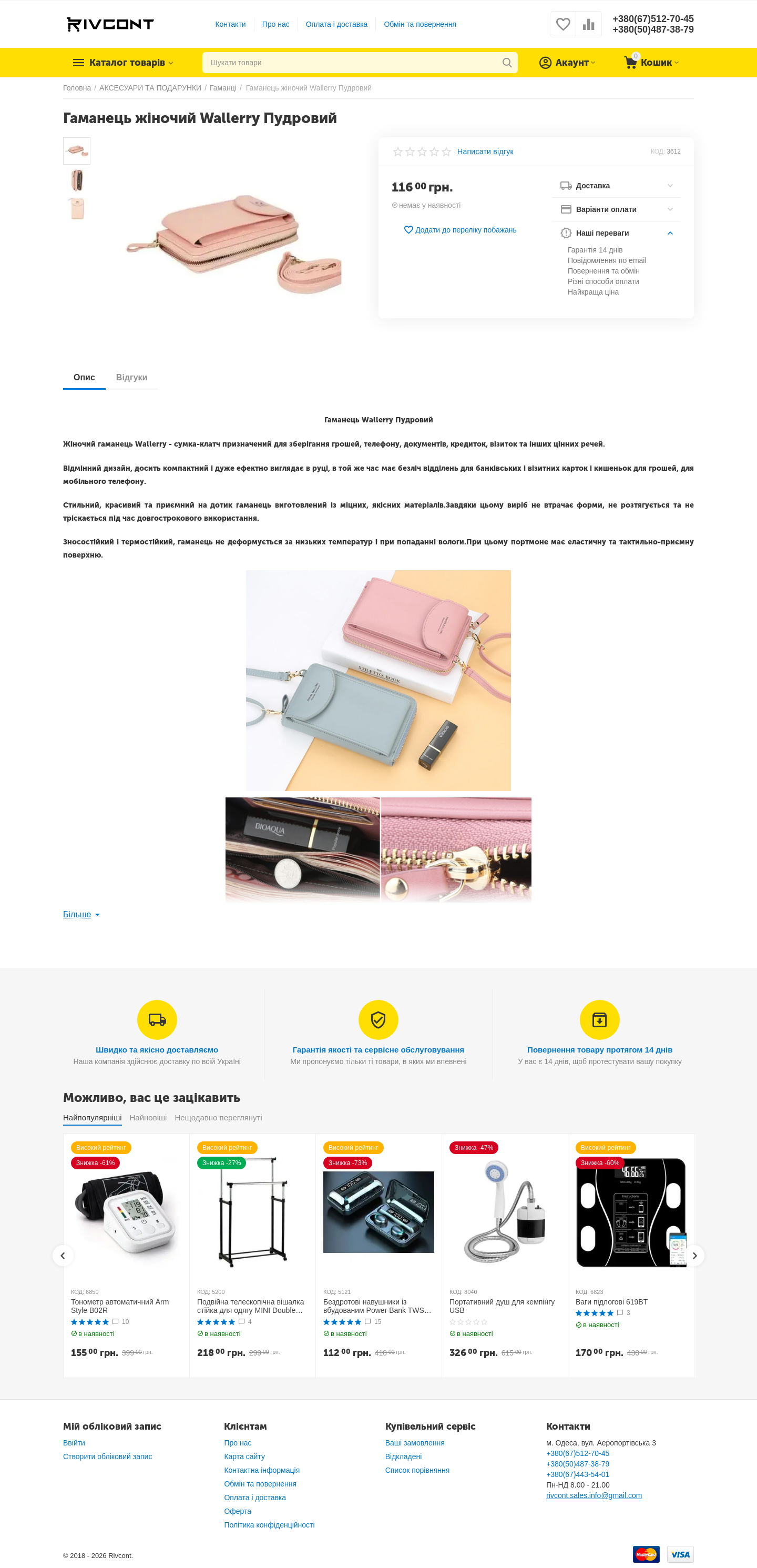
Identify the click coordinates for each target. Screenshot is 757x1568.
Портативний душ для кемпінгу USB (502, 1306)
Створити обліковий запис (107, 1456)
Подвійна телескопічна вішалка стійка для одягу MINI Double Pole (250, 1307)
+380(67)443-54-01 (577, 1474)
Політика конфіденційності (269, 1525)
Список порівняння (417, 1470)
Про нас (276, 24)
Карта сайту (244, 1456)
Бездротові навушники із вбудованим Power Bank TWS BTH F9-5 (373, 1307)
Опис (84, 377)
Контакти (230, 24)
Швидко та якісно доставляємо (157, 1049)
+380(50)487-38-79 (653, 29)
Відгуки (132, 377)
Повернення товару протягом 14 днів (599, 1049)
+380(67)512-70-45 (653, 19)
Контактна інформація (262, 1470)
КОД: (658, 151)
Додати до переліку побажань (460, 230)
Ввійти (74, 1443)
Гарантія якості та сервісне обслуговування (379, 1049)
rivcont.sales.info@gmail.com (594, 1495)
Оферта (237, 1511)
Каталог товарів (127, 62)
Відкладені (403, 1456)
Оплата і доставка (337, 24)
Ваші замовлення (415, 1443)
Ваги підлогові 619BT (612, 1302)
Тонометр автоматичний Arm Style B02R (120, 1306)
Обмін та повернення (420, 24)
